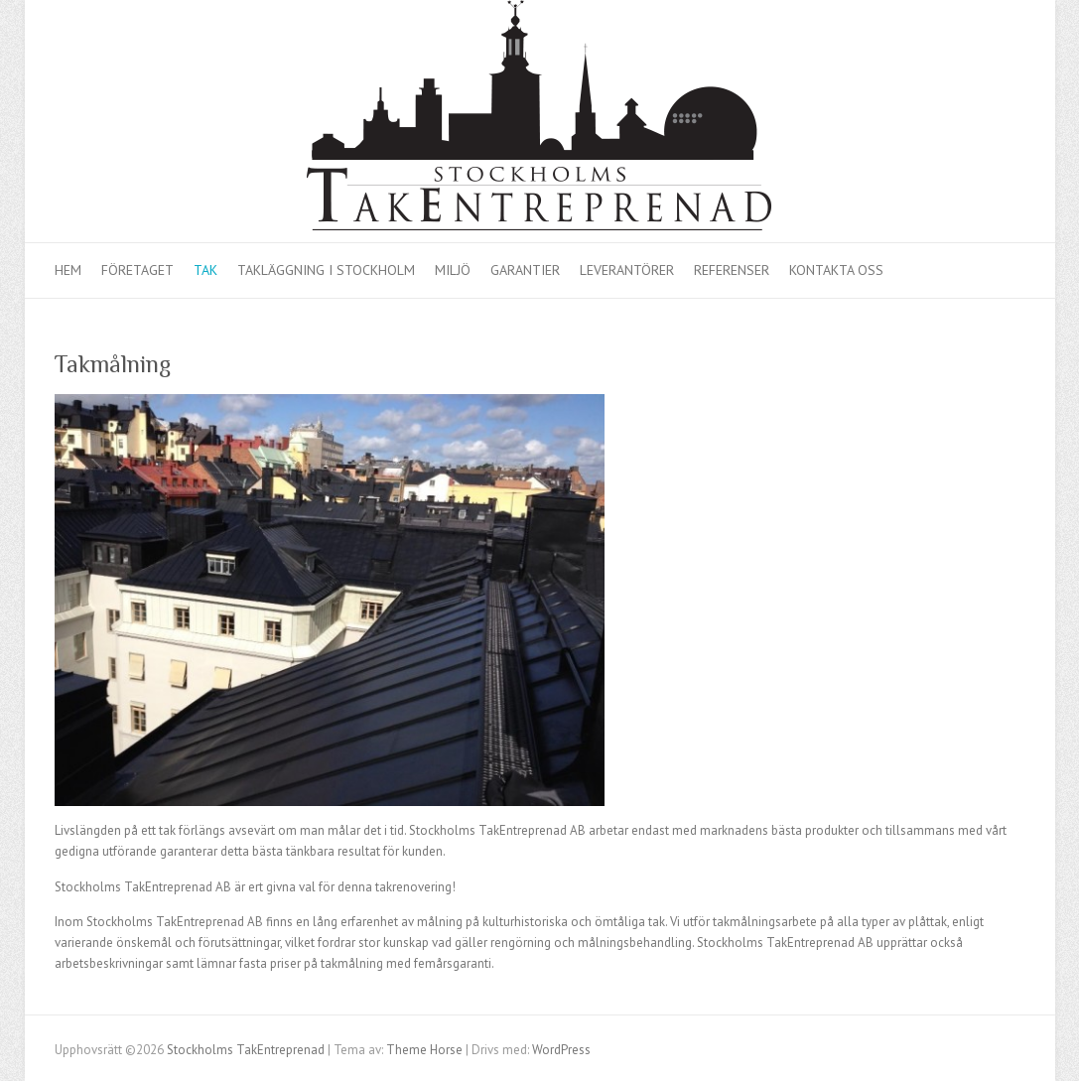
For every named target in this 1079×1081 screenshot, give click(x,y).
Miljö (453, 270)
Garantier (525, 270)
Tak (205, 270)
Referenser (731, 270)
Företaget (137, 270)
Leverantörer (627, 270)
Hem (68, 270)
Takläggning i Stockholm (326, 270)
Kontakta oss (836, 270)
